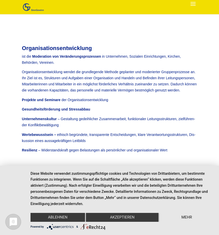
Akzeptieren (122, 217)
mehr (186, 217)
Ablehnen (57, 217)
